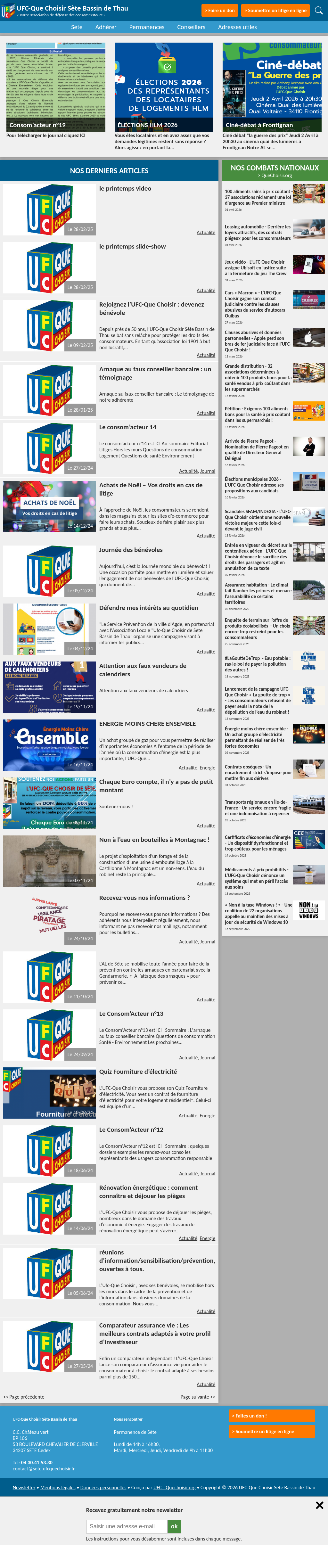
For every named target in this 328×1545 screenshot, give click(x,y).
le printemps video (125, 188)
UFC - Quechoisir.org (174, 1487)
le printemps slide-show (132, 246)
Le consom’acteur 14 (127, 427)
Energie (208, 768)
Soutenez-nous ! (116, 806)
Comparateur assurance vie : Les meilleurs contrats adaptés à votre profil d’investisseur (155, 1333)
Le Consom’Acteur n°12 (131, 1129)
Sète (76, 27)
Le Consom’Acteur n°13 (131, 1013)
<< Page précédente (23, 1397)
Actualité (206, 232)
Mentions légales (58, 1487)
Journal (207, 471)
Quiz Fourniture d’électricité (138, 1071)
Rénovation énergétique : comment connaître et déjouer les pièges (148, 1191)
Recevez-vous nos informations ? (144, 897)
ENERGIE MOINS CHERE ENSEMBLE (147, 723)
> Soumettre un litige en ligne (275, 10)
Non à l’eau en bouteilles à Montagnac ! (154, 839)
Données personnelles (103, 1487)
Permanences (147, 27)
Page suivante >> (198, 1397)
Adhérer (106, 27)
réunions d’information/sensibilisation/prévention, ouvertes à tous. (157, 1260)
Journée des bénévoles (131, 550)
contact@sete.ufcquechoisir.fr (44, 1469)
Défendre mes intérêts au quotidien (148, 608)
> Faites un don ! (249, 1416)
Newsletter (24, 1487)
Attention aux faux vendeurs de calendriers (143, 690)
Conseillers (191, 27)
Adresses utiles (237, 27)
